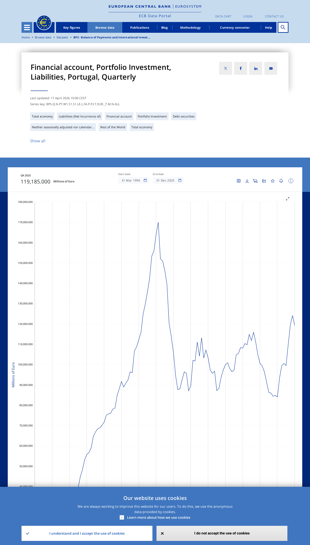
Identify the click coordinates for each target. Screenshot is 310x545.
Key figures (71, 27)
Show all (37, 140)
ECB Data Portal (155, 15)
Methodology (190, 27)
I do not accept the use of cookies (222, 533)
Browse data (105, 27)
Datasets (62, 37)
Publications (139, 27)
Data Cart (223, 16)
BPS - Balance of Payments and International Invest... (111, 37)
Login (248, 16)
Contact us (274, 16)
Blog (164, 27)
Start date (124, 174)
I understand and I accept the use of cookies (87, 533)
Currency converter (235, 27)
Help (268, 27)
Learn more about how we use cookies (158, 517)
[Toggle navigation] (27, 27)
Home (26, 37)
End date (158, 174)
